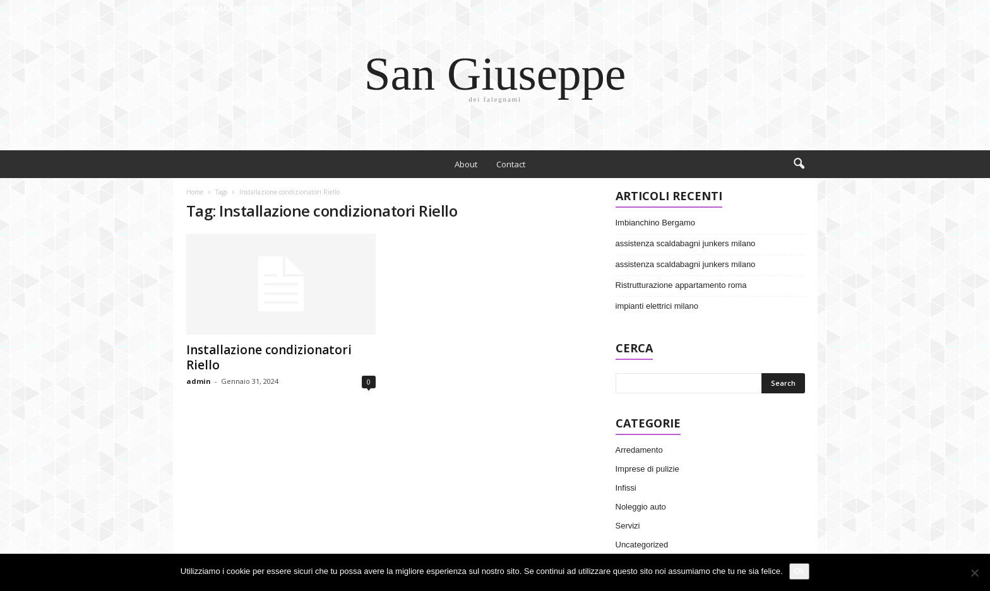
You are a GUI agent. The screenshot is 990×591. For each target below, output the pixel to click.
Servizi (628, 525)
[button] (799, 164)
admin (198, 381)
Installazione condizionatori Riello (269, 357)
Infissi (626, 487)
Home (194, 192)
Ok (799, 571)
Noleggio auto (641, 506)
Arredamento (639, 450)
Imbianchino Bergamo (655, 222)
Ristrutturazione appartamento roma (681, 285)
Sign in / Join (316, 8)
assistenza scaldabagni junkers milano (686, 243)
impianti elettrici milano (657, 306)
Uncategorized (642, 544)
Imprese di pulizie (647, 469)
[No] (974, 572)
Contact (510, 164)
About (466, 164)
